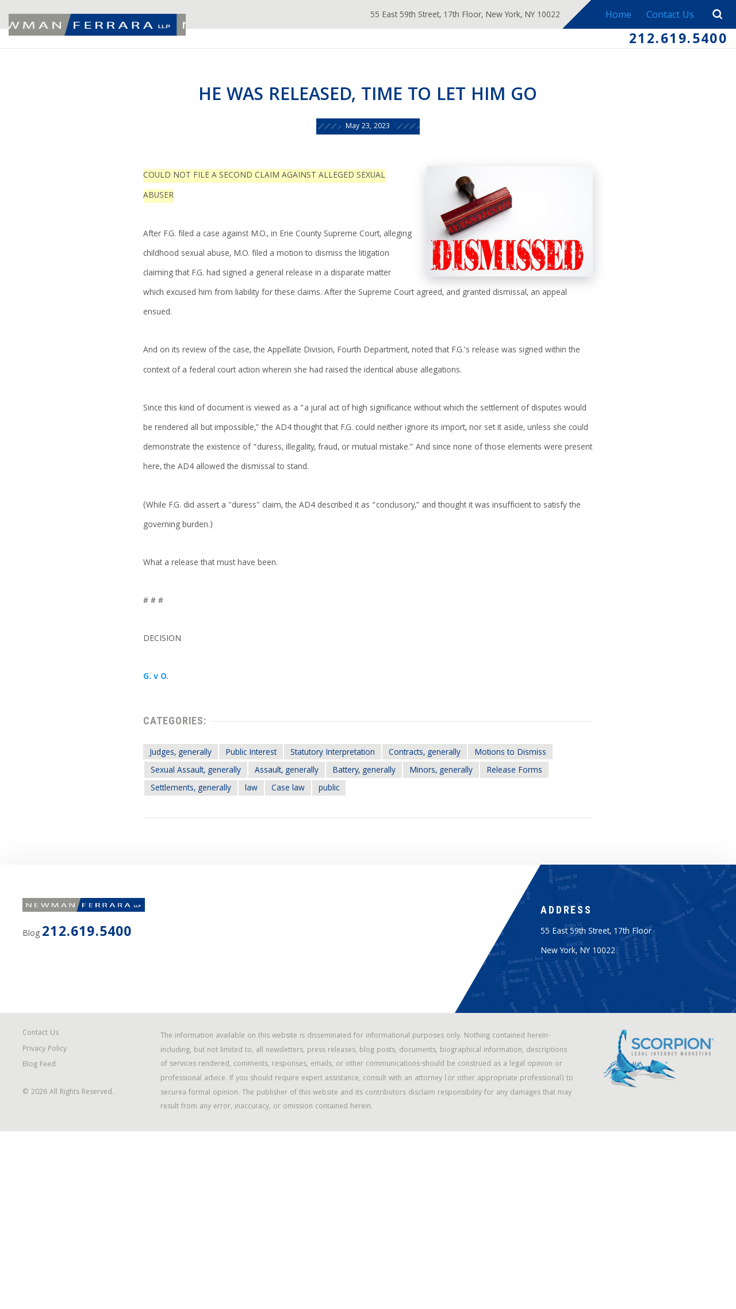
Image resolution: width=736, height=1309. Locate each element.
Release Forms (546, 850)
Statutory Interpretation (333, 829)
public (323, 870)
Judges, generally (147, 829)
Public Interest (232, 829)
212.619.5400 (668, 42)
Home (613, 16)
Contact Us (667, 16)
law (232, 870)
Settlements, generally (160, 870)
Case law (275, 870)
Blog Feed (46, 1214)
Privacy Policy (51, 1196)
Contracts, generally (446, 829)
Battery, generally (367, 850)
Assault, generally (274, 850)
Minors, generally (460, 850)
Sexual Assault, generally (166, 850)
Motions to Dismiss (548, 829)
